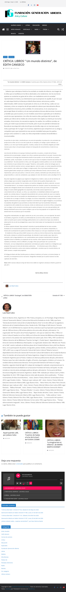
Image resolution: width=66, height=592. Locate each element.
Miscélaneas (5, 557)
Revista (13, 33)
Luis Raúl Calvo (15, 68)
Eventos (21, 33)
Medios (44, 25)
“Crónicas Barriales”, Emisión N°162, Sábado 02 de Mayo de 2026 (20, 510)
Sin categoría (5, 571)
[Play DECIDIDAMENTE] (18, 475)
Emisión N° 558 (59, 295)
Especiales (26, 29)
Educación (36, 25)
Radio (36, 29)
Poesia (45, 29)
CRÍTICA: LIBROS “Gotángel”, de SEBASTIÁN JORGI (16, 297)
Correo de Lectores (6, 537)
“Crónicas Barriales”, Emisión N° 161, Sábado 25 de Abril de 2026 (20, 515)
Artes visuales (15, 29)
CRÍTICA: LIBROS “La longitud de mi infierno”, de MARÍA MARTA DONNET (54, 443)
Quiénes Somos (16, 25)
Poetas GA (4, 560)
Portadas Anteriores (7, 563)
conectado (19, 464)
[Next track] (20, 483)
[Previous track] (17, 483)
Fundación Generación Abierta (10, 548)
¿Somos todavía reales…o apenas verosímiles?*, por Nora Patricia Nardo (22, 521)
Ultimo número (5, 574)
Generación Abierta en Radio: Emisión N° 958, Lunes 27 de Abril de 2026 (22, 512)
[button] (22, 25)
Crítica (5, 57)
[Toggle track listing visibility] (61, 483)
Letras (28, 25)
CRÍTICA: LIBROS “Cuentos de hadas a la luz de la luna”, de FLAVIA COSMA (32, 436)
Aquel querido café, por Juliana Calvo (10, 434)
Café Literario (5, 534)
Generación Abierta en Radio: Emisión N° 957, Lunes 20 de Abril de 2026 (22, 518)
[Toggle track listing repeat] (30, 483)
